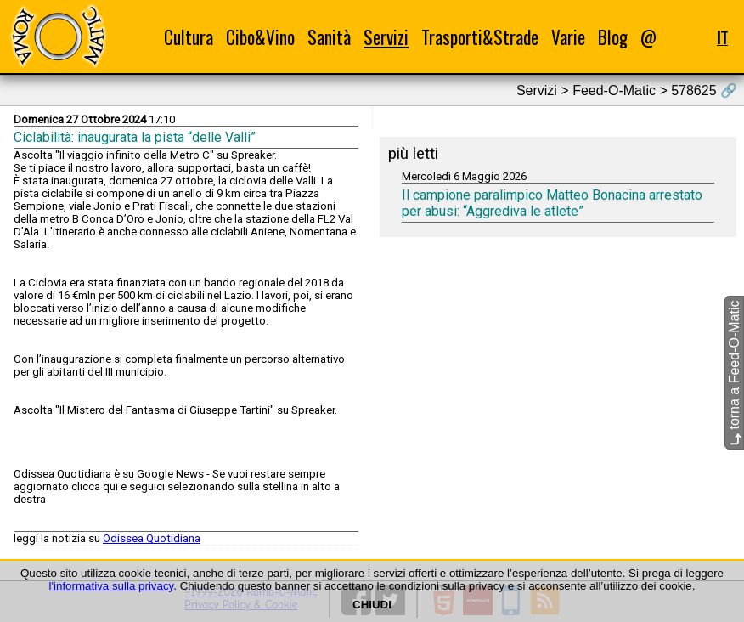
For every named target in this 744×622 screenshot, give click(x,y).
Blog (613, 37)
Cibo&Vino (260, 37)
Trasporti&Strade (479, 37)
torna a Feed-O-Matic (734, 373)
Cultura (188, 37)
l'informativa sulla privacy (111, 586)
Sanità (329, 37)
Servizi (386, 37)
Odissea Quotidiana (151, 538)
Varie (568, 37)
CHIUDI (372, 604)
